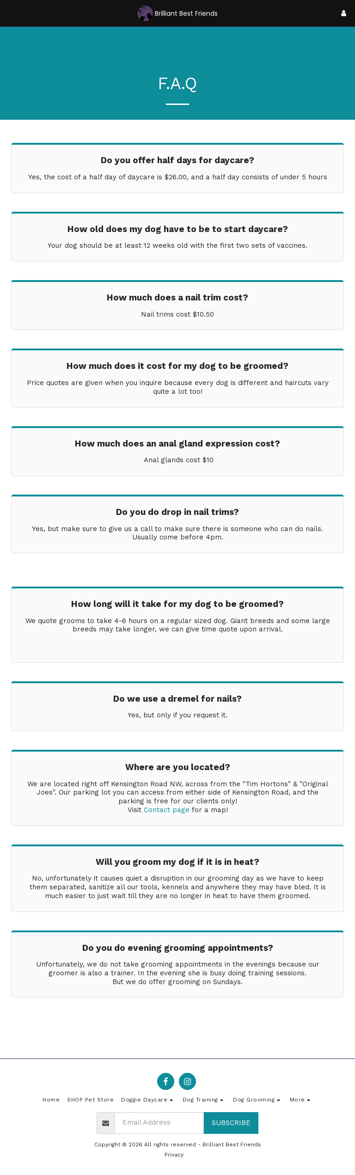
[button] (10, 13)
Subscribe (231, 1123)
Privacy (174, 1154)
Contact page (167, 810)
